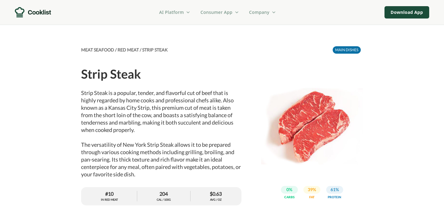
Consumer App (219, 12)
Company (262, 12)
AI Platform (175, 12)
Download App (407, 12)
